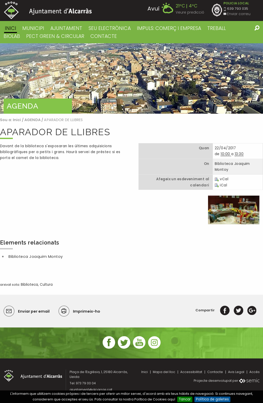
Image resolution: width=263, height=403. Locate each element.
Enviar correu (238, 14)
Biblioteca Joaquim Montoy (35, 256)
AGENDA (32, 119)
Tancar (185, 399)
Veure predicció (190, 12)
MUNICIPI (33, 28)
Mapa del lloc (164, 372)
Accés (254, 372)
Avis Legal (236, 372)
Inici (10, 28)
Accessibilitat (191, 372)
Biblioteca (29, 284)
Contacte (215, 372)
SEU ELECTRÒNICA (110, 28)
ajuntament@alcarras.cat (91, 389)
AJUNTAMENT (66, 28)
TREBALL (216, 28)
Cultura (46, 284)
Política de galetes (212, 399)
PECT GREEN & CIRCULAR (55, 36)
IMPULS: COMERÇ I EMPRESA (169, 28)
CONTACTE (103, 36)
